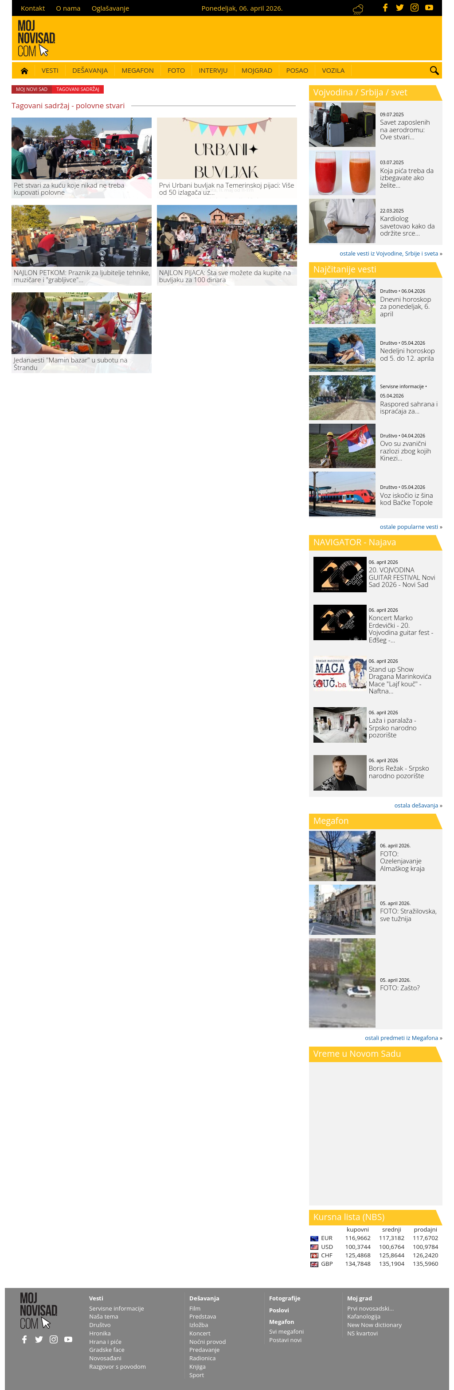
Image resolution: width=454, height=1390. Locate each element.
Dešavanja (90, 70)
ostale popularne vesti (409, 527)
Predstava (202, 1316)
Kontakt (33, 8)
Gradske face (106, 1350)
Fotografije (285, 1298)
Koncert (200, 1333)
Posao (297, 70)
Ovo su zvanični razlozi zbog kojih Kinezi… (405, 450)
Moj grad (359, 1298)
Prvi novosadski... (370, 1308)
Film (195, 1308)
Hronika (99, 1333)
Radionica (202, 1358)
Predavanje (204, 1350)
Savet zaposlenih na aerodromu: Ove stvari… (405, 129)
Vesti (50, 70)
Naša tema (103, 1316)
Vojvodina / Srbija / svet (360, 92)
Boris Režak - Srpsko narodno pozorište (399, 772)
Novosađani (105, 1358)
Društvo (99, 1325)
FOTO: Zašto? (400, 987)
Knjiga (197, 1366)
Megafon (137, 70)
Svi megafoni (286, 1331)
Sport (196, 1375)
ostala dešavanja (416, 805)
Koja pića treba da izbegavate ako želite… (407, 177)
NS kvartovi (362, 1333)
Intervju (213, 70)
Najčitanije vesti (344, 269)
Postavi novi (285, 1340)
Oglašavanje (110, 8)
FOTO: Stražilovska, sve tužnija (408, 914)
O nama (68, 8)
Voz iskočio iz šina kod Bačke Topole (406, 499)
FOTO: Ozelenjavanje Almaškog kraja (402, 861)
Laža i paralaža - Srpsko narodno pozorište (393, 727)
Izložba (198, 1325)
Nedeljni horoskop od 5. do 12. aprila (407, 354)
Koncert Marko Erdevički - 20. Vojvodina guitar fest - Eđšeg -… (401, 628)
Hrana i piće (105, 1342)
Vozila (333, 70)
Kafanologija (363, 1316)
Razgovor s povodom (117, 1366)
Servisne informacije (116, 1308)
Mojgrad (257, 70)
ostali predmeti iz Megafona (401, 1038)
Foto (176, 70)
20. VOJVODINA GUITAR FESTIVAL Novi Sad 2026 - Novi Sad (402, 577)
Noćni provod (207, 1342)
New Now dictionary (374, 1325)
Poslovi (279, 1310)
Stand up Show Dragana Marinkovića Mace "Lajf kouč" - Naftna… (400, 680)
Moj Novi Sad (31, 89)
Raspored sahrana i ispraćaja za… (409, 407)
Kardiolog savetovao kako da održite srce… (407, 225)
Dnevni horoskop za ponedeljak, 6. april (405, 306)
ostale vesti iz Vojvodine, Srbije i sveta (389, 253)
